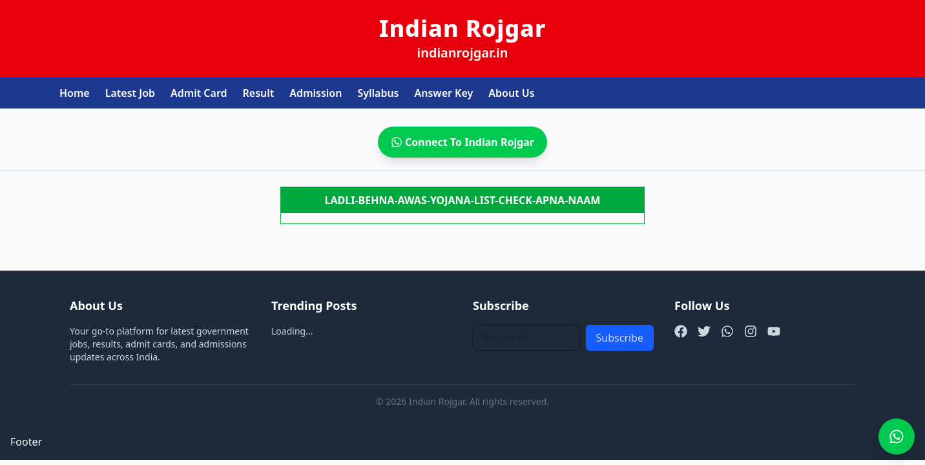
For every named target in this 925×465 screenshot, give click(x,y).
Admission (315, 93)
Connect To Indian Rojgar (462, 142)
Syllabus (378, 93)
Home (74, 93)
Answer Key (444, 93)
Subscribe (619, 338)
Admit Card (199, 93)
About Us (511, 93)
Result (259, 93)
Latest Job (130, 93)
